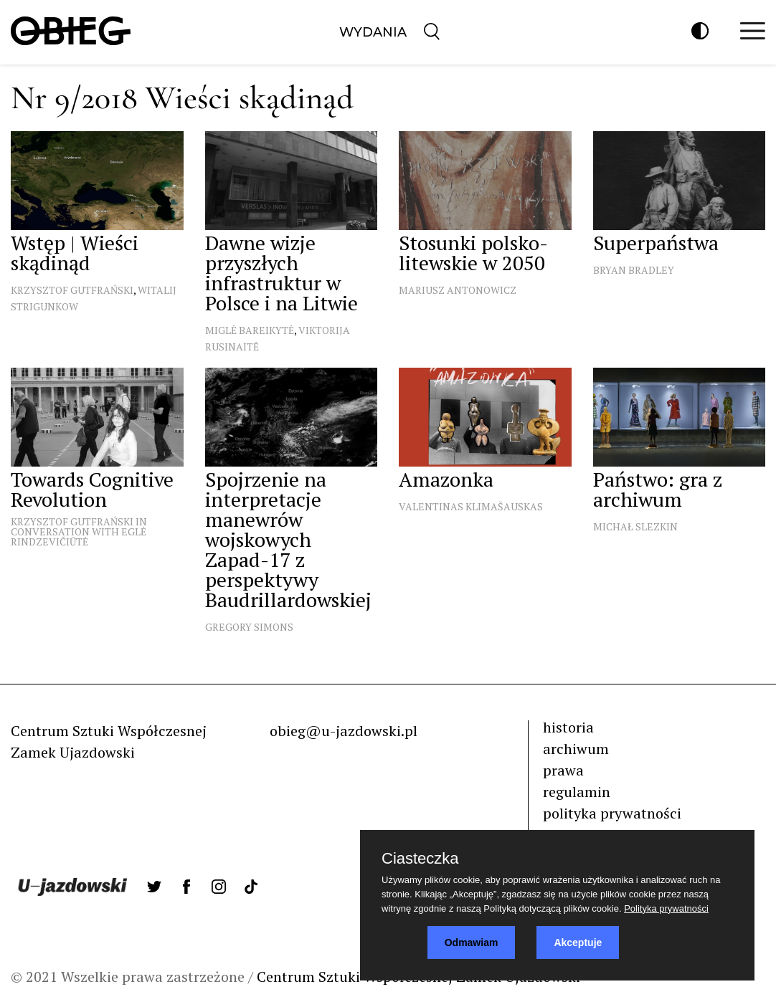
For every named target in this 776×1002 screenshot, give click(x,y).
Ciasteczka (420, 858)
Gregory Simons (249, 627)
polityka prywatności (612, 813)
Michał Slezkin (635, 526)
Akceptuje (578, 942)
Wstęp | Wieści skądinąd (74, 252)
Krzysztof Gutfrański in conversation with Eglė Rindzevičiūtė (79, 531)
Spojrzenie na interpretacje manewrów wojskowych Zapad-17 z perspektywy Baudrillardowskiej (288, 539)
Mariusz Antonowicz (457, 290)
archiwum (576, 748)
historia (568, 727)
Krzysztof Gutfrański (72, 290)
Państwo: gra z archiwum (657, 489)
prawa (563, 770)
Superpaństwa (656, 242)
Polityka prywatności (666, 908)
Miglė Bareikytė (249, 330)
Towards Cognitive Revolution (92, 489)
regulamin (576, 791)
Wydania (373, 32)
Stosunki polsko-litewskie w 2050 (473, 252)
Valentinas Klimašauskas (471, 506)
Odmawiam (471, 942)
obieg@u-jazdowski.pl (343, 730)
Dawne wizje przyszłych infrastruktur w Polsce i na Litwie (281, 272)
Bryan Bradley (633, 270)
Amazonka (446, 479)
